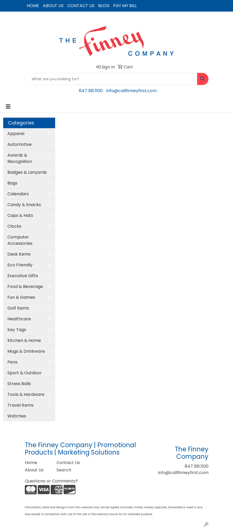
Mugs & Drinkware (26, 351)
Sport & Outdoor (24, 373)
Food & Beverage (25, 286)
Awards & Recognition (19, 158)
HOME (33, 6)
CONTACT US (80, 6)
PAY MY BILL (125, 6)
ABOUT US (53, 6)
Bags (12, 183)
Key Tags (16, 330)
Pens (12, 362)
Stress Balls (19, 384)
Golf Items (18, 308)
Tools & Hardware (25, 394)
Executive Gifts (22, 276)
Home (31, 463)
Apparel (15, 134)
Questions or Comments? (51, 481)
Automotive (19, 144)
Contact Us (68, 463)
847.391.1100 (91, 91)
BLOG (104, 6)
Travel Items (20, 405)
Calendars (18, 194)
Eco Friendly (19, 265)
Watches (16, 416)
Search (63, 470)
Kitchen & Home (24, 340)
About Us (34, 470)
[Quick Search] (111, 79)
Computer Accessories (19, 240)
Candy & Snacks (24, 205)
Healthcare (19, 319)
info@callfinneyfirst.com (131, 91)
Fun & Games (21, 297)
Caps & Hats (20, 215)
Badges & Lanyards (27, 172)
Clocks (14, 226)
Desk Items (19, 254)
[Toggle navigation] (8, 106)
